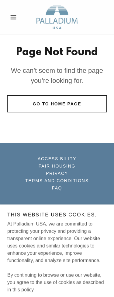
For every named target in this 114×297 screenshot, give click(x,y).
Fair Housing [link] (57, 166)
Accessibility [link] (57, 158)
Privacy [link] (57, 173)
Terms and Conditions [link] (56, 180)
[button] (14, 17)
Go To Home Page (57, 103)
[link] (57, 17)
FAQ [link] (57, 188)
